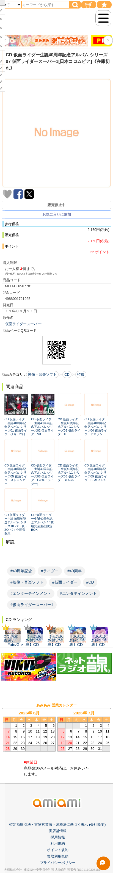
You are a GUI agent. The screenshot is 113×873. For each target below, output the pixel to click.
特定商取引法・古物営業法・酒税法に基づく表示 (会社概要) (57, 830)
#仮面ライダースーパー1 (31, 605)
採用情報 (58, 843)
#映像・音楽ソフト (26, 582)
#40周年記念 (21, 571)
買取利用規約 (57, 862)
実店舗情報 (58, 837)
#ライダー (50, 571)
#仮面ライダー (65, 582)
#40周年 (74, 571)
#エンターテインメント (30, 593)
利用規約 (58, 850)
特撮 (80, 374)
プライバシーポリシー (58, 869)
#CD (90, 582)
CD (66, 374)
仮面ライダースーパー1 (24, 324)
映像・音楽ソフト (42, 374)
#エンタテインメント (78, 593)
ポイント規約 (57, 856)
